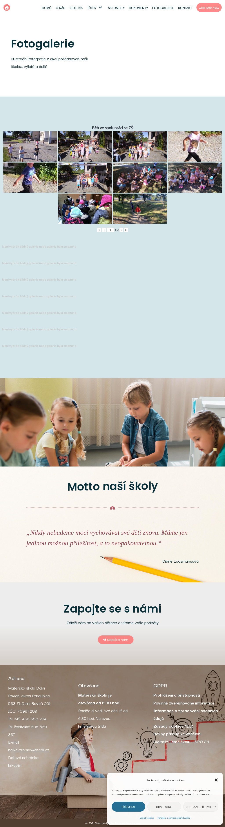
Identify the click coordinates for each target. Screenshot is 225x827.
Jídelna (76, 7)
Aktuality (116, 7)
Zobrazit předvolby (201, 806)
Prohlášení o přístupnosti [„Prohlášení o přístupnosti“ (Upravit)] (176, 695)
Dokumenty (138, 7)
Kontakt (185, 7)
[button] (216, 780)
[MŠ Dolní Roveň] (6, 7)
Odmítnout (164, 806)
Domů (46, 7)
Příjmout (128, 806)
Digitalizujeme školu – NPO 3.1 (181, 741)
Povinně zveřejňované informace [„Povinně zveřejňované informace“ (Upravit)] (183, 702)
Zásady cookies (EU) (173, 726)
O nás (60, 7)
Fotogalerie (163, 7)
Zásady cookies (147, 818)
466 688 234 (209, 7)
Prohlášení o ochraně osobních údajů (173, 818)
